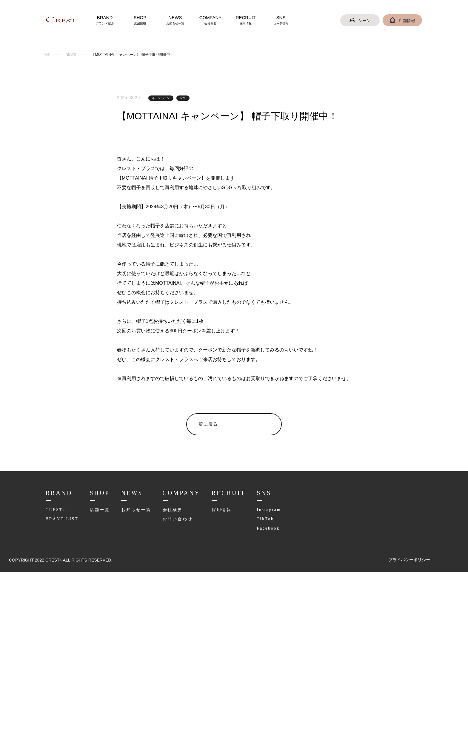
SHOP (140, 20)
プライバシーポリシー (409, 718)
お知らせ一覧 (135, 664)
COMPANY (210, 20)
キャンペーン (161, 98)
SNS (280, 20)
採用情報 (219, 664)
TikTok (263, 673)
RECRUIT (245, 20)
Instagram (267, 664)
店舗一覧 (97, 664)
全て (183, 98)
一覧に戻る (206, 578)
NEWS (175, 20)
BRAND (104, 20)
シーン (360, 20)
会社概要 (171, 664)
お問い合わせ (176, 673)
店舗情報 (402, 21)
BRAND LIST (61, 673)
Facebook (266, 682)
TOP (46, 55)
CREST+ (56, 664)
